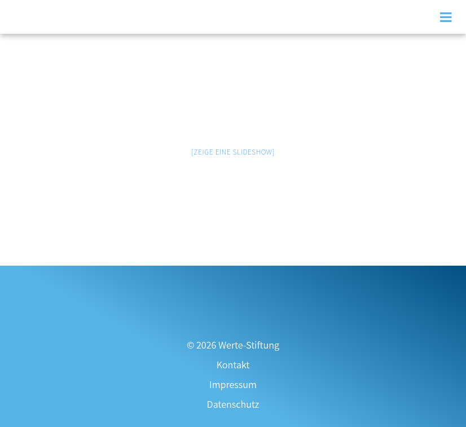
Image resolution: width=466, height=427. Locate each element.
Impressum (233, 384)
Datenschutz (233, 404)
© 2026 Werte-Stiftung (233, 344)
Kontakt (233, 364)
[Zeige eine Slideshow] (233, 152)
